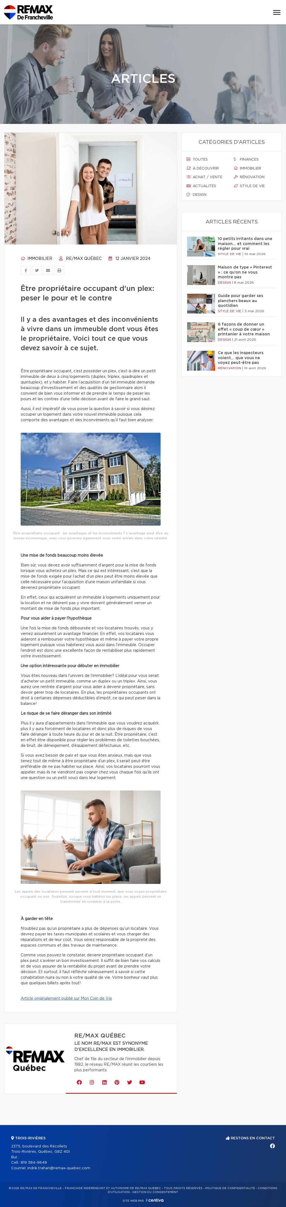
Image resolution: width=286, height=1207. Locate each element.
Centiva (155, 1200)
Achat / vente (204, 177)
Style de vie (249, 186)
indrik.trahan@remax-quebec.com (58, 1168)
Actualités (201, 186)
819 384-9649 (34, 1162)
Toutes (197, 159)
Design (196, 195)
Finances (246, 159)
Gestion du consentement (155, 1192)
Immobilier (36, 259)
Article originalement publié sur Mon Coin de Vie (66, 999)
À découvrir (203, 168)
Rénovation (249, 177)
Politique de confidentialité (230, 1188)
